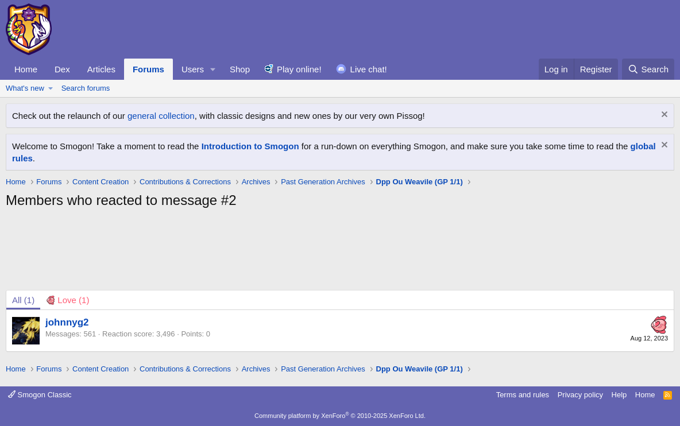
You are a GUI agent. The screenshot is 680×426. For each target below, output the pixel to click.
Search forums (85, 88)
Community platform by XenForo (340, 415)
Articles (101, 69)
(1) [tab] (23, 300)
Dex (62, 69)
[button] (213, 69)
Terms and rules (522, 394)
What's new (25, 88)
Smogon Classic (40, 394)
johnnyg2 (67, 322)
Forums (148, 69)
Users (192, 69)
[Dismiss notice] (663, 116)
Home (25, 69)
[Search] (648, 69)
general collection (161, 116)
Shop (240, 69)
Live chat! (368, 69)
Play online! (299, 69)
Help (619, 394)
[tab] (67, 300)
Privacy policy (580, 394)
